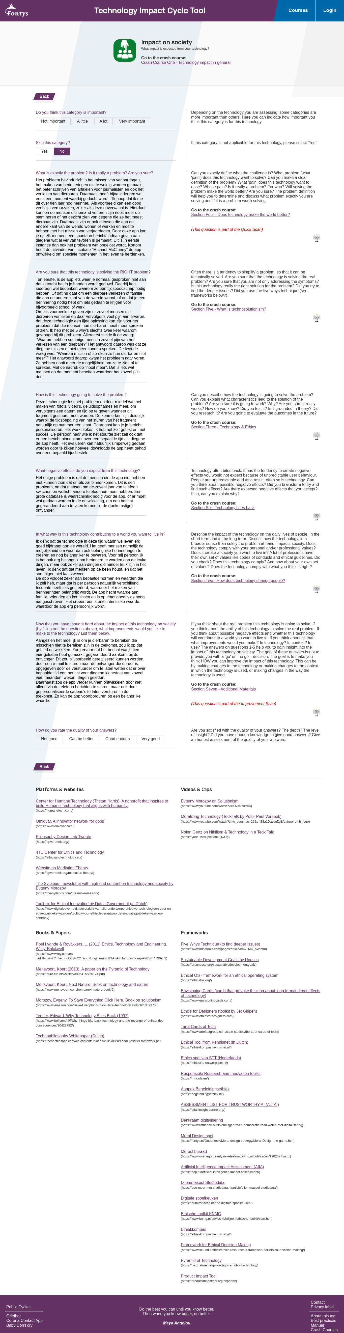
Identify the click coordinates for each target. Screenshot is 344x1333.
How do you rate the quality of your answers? (76, 730)
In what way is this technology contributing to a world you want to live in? (100, 534)
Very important (132, 121)
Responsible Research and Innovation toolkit (221, 1073)
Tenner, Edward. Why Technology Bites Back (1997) (82, 1016)
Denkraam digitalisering (202, 1120)
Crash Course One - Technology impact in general (186, 62)
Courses (298, 10)
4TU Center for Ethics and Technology (70, 852)
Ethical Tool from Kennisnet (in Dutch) (214, 1042)
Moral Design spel (197, 1136)
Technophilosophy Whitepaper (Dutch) (70, 1036)
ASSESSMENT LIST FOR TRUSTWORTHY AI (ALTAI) (230, 1104)
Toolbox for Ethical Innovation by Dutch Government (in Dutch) (92, 904)
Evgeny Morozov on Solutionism (210, 801)
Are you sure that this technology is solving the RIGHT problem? (93, 272)
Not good (49, 739)
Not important (53, 121)
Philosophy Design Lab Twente (63, 837)
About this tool (323, 1316)
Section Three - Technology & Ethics (223, 427)
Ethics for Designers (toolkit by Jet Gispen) (219, 1011)
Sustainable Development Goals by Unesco (220, 960)
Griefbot (13, 1316)
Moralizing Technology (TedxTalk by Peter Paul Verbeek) (231, 816)
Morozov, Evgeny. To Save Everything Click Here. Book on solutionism (98, 1000)
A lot (103, 121)
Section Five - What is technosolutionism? (228, 309)
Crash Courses (324, 1330)
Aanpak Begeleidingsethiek (205, 1089)
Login (329, 10)
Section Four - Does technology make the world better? (240, 214)
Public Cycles (18, 1307)
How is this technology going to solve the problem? (81, 395)
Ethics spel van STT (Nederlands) (211, 1058)
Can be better (81, 739)
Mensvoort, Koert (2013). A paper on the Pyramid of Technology (93, 969)
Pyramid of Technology (201, 1260)
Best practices (323, 1320)
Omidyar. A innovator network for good (70, 821)
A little (82, 121)
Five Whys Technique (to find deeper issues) (220, 944)
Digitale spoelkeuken (199, 1198)
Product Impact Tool (198, 1276)
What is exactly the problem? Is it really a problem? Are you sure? (94, 173)
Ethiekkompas (193, 1229)
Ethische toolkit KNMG (201, 1214)
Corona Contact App (24, 1320)
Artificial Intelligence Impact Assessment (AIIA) (222, 1167)
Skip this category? (53, 143)
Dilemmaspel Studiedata (202, 1182)
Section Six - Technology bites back (222, 508)
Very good (150, 739)
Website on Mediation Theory (62, 868)
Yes (44, 151)
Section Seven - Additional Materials (223, 689)
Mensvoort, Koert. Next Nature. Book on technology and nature (92, 984)
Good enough (117, 739)
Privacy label (322, 1307)
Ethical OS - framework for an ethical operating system (229, 975)
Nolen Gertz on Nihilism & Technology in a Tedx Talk (227, 832)
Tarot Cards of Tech (198, 1026)
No (62, 151)
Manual (317, 1325)
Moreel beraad (194, 1151)
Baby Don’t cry (19, 1325)
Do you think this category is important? (71, 112)
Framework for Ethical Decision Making (216, 1245)
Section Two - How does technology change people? (238, 580)
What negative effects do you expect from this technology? (88, 470)
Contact (318, 1302)
